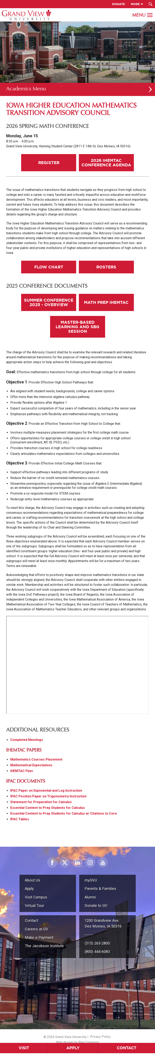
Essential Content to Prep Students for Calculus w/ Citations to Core (63, 813)
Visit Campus (36, 897)
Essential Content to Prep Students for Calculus (47, 808)
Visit (24, 1048)
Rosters (106, 267)
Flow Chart (48, 267)
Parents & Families (100, 888)
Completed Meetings (26, 740)
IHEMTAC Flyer (21, 771)
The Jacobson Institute (44, 946)
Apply (73, 1048)
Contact (31, 920)
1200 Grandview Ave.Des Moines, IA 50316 (103, 923)
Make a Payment (39, 937)
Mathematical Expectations (31, 765)
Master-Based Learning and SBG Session (77, 327)
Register (48, 162)
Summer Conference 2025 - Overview (48, 302)
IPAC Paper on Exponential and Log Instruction (46, 790)
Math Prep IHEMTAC (106, 302)
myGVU (91, 880)
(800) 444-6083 (97, 951)
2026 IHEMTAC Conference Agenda (106, 162)
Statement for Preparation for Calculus (41, 802)
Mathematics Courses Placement (36, 759)
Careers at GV (36, 929)
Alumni (90, 897)
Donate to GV (96, 905)
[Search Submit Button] (150, 4)
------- (89, 934)
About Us (32, 880)
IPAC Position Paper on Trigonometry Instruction (48, 796)
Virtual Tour (34, 905)
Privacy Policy (100, 1037)
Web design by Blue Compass (77, 1042)
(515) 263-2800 (97, 943)
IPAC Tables (19, 819)
